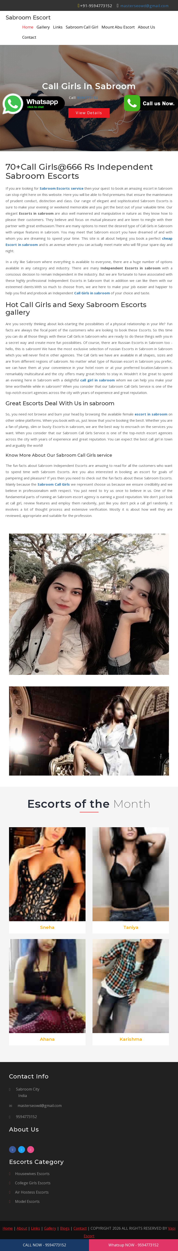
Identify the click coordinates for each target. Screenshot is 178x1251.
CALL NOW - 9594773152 (44, 1245)
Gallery (43, 27)
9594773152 (87, 97)
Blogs (65, 1228)
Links (58, 27)
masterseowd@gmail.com (144, 5)
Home (27, 27)
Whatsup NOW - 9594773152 (133, 1245)
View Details (89, 113)
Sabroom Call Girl (82, 27)
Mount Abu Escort (118, 27)
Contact (29, 37)
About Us (146, 27)
